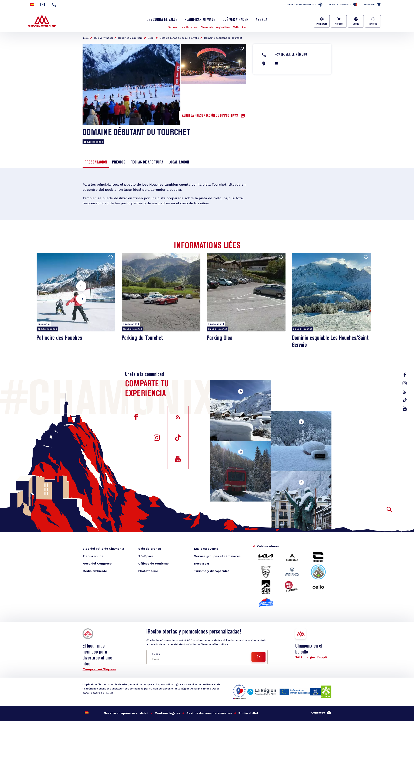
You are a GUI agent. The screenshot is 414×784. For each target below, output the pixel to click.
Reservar (369, 4)
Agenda (261, 19)
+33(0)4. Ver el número (291, 54)
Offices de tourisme (153, 563)
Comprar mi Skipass (99, 669)
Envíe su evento (206, 548)
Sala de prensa (149, 548)
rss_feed (404, 392)
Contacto (318, 712)
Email (155, 654)
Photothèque (148, 571)
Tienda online (93, 556)
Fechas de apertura (147, 162)
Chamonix (207, 27)
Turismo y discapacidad (212, 571)
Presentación (96, 162)
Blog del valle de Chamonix (103, 548)
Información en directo (301, 4)
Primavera (321, 24)
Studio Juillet (248, 713)
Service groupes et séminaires (217, 556)
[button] (81, 286)
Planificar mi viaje (200, 19)
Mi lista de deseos (343, 4)
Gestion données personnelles (209, 713)
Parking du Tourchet (142, 338)
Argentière (223, 27)
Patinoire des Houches (59, 338)
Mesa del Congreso (97, 563)
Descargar (201, 563)
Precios (118, 162)
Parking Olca (219, 338)
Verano (339, 24)
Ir (276, 63)
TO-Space (146, 556)
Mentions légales (167, 713)
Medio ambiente (95, 571)
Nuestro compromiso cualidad (126, 713)
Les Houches (188, 27)
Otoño (356, 24)
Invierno (373, 24)
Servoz (172, 27)
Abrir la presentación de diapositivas (210, 115)
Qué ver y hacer (235, 19)
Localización (178, 162)
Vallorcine (239, 27)
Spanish (32, 4)
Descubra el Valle (162, 19)
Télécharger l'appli (311, 657)
